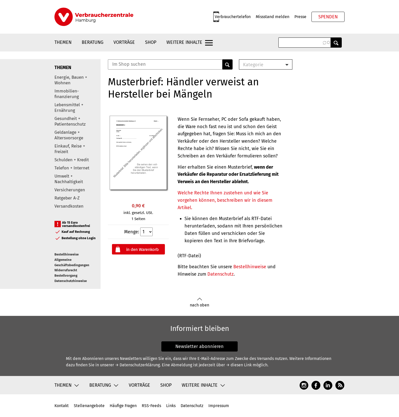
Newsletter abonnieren (199, 346)
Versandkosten (68, 206)
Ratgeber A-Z (67, 198)
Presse (300, 16)
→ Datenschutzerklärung (137, 364)
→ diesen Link (239, 364)
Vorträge (124, 42)
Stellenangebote (89, 405)
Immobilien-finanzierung (66, 93)
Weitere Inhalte (184, 42)
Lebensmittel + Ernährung (68, 107)
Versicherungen (69, 190)
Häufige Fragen (123, 405)
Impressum (218, 405)
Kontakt (61, 405)
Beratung (92, 42)
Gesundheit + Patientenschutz (70, 121)
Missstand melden (272, 16)
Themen (63, 42)
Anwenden (336, 42)
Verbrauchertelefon (233, 16)
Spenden (328, 17)
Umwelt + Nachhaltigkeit (68, 178)
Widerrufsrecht (65, 270)
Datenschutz (220, 274)
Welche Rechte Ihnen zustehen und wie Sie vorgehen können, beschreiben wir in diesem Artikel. (225, 200)
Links (171, 405)
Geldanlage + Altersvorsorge (68, 135)
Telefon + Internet (71, 168)
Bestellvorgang (65, 275)
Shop (150, 42)
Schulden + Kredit (71, 160)
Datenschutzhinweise (70, 281)
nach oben (199, 302)
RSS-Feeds (151, 405)
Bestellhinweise (66, 254)
